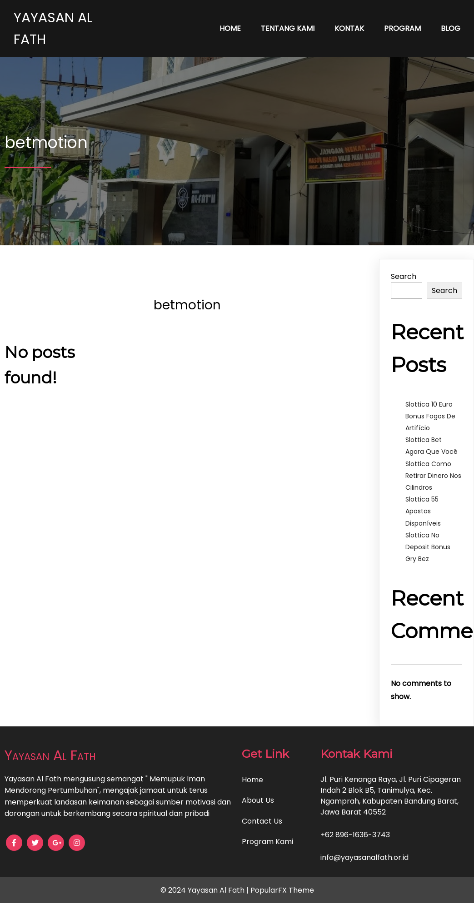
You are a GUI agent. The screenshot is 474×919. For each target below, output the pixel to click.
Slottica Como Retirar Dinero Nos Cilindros (433, 475)
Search (403, 276)
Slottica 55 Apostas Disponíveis (423, 511)
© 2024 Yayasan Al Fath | (205, 890)
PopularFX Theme (282, 890)
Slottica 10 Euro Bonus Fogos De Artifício (430, 416)
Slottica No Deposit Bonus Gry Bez (427, 547)
